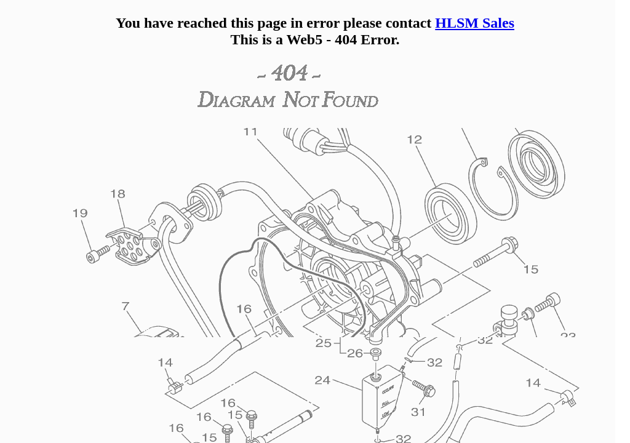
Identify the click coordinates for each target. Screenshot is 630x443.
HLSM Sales (474, 23)
